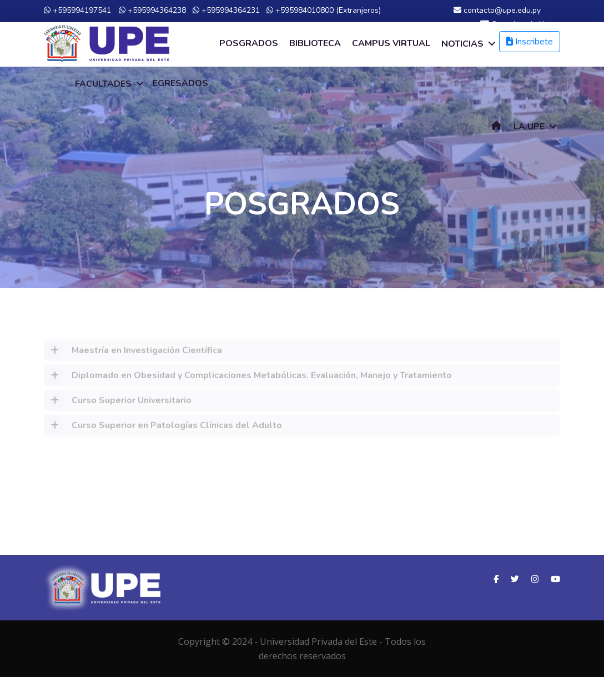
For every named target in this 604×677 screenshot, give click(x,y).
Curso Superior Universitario (118, 404)
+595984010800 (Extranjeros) (323, 10)
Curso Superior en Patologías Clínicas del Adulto (163, 429)
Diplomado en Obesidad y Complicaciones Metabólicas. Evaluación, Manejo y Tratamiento (248, 379)
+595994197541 (77, 10)
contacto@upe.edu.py (497, 10)
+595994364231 (226, 10)
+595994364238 (152, 10)
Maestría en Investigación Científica (133, 354)
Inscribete (529, 42)
